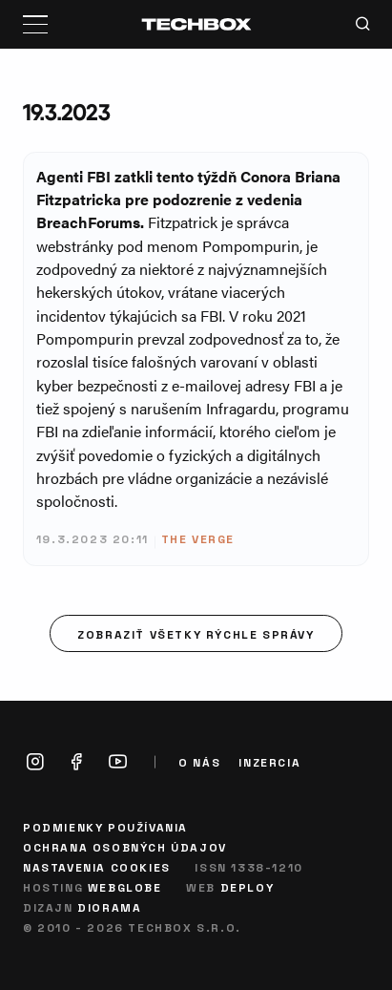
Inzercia (269, 762)
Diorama (109, 907)
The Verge (198, 538)
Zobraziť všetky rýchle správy (195, 633)
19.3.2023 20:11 (92, 538)
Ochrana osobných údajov (125, 846)
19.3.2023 (66, 112)
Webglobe (125, 886)
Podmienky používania (105, 826)
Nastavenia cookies (97, 866)
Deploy (247, 886)
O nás (199, 762)
